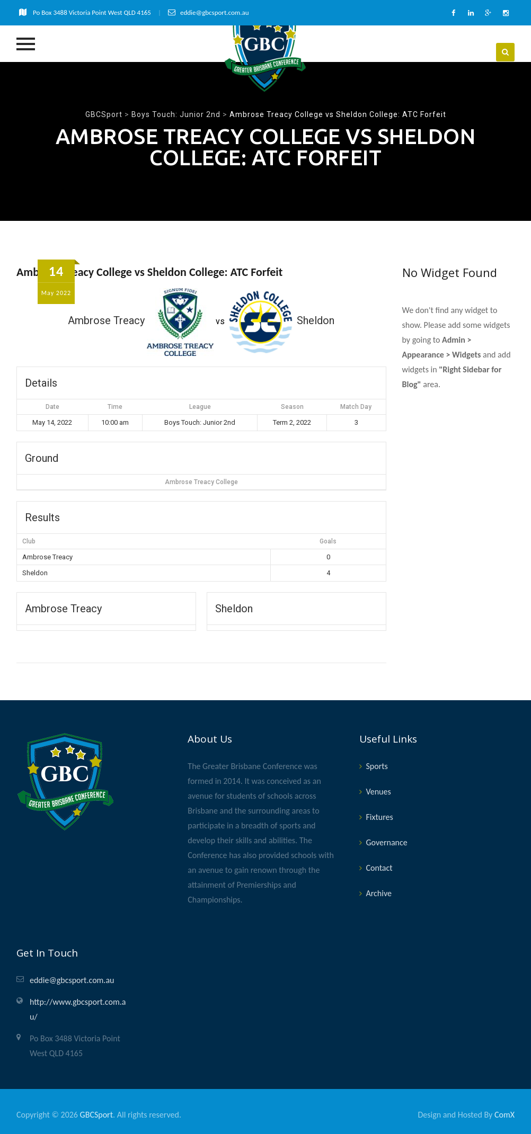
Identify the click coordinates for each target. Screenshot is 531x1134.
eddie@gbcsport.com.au (72, 979)
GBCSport (96, 1113)
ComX (504, 1113)
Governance (386, 841)
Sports (376, 765)
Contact (379, 866)
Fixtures (379, 815)
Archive (378, 892)
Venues (378, 790)
